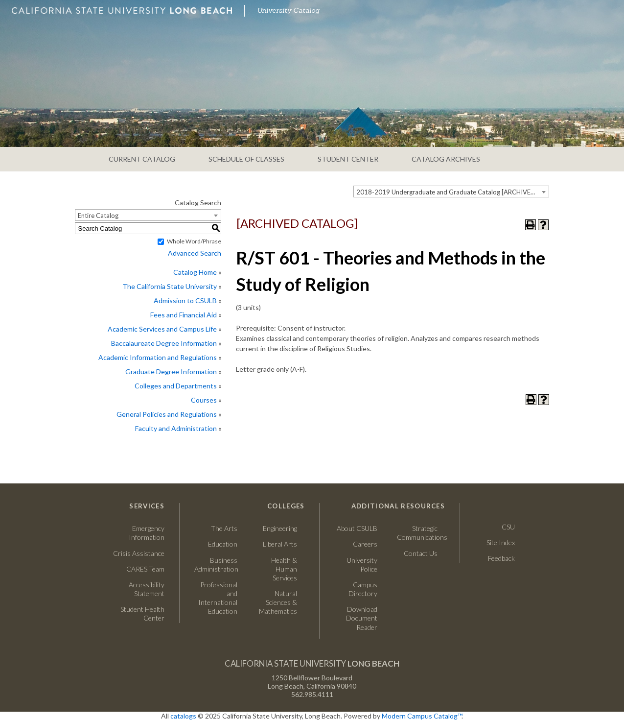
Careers (355, 544)
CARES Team (145, 569)
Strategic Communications (417, 532)
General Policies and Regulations (166, 414)
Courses (204, 400)
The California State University (169, 286)
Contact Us (417, 553)
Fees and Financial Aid (183, 315)
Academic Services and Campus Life (162, 329)
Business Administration (215, 564)
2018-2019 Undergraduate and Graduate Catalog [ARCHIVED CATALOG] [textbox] (452, 192)
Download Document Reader (361, 618)
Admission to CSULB (185, 300)
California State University (312, 663)
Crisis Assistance (138, 553)
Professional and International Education (217, 598)
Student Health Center (142, 613)
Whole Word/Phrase (194, 241)
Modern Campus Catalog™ (422, 716)
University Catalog (288, 10)
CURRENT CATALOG (142, 159)
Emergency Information (146, 532)
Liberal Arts (280, 544)
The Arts (224, 528)
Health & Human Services (284, 569)
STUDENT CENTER (348, 159)
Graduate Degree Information (171, 371)
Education (222, 544)
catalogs (183, 716)
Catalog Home (195, 272)
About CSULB (357, 528)
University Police (362, 564)
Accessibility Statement (146, 589)
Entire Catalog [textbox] (98, 215)
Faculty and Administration (176, 428)
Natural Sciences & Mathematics (278, 602)
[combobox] (451, 191)
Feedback (501, 558)
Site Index (500, 542)
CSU (508, 527)
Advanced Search (194, 253)
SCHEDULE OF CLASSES (246, 159)
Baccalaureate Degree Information (164, 343)
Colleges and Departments (176, 386)
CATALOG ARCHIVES (446, 159)
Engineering (280, 528)
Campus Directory (362, 589)
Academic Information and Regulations (157, 357)
